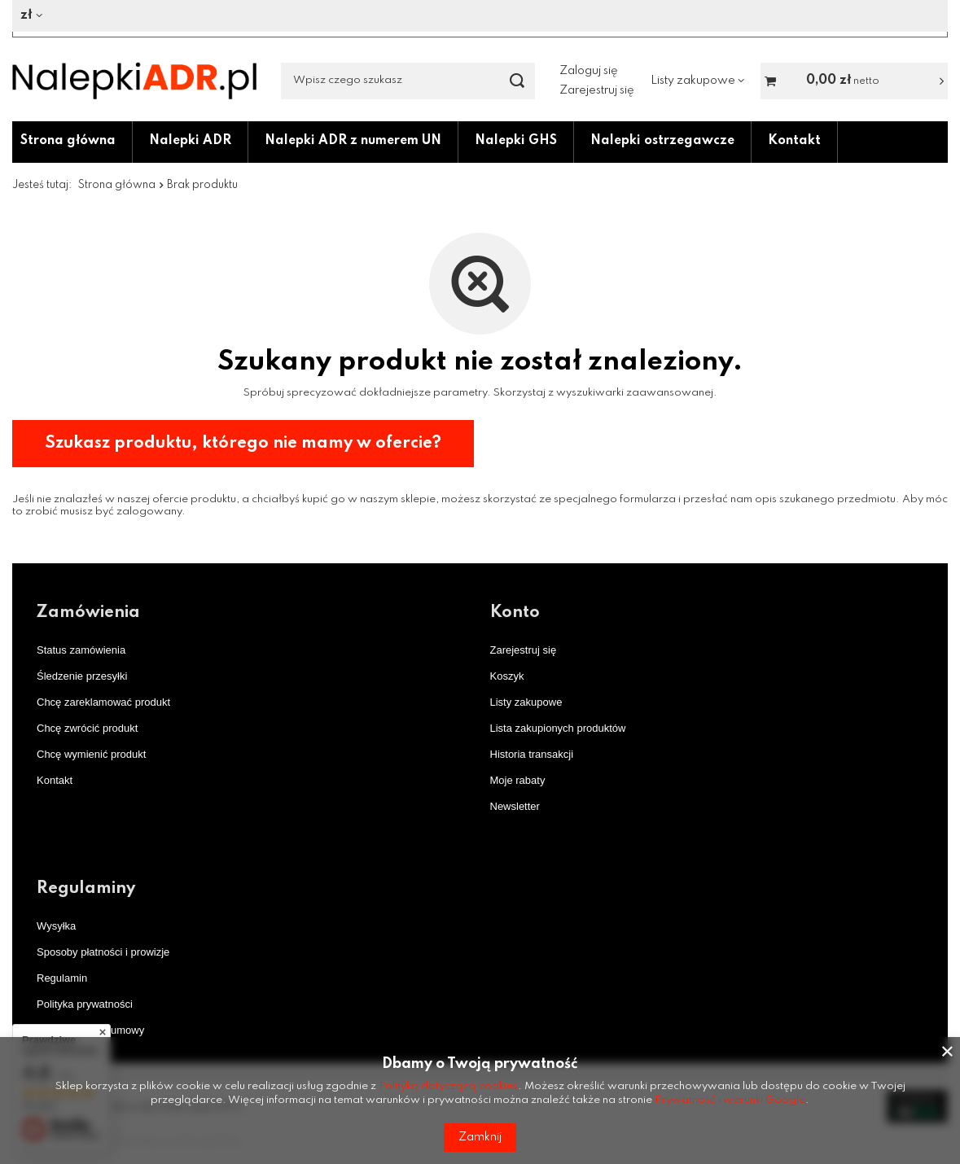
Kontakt (794, 140)
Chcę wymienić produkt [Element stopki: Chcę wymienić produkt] (91, 754)
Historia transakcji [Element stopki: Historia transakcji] (532, 754)
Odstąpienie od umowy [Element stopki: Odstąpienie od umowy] (90, 1030)
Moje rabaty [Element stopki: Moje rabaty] (518, 780)
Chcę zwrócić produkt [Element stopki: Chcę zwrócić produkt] (87, 728)
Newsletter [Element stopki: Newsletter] (515, 806)
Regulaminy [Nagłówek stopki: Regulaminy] (86, 889)
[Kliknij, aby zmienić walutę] (473, 16)
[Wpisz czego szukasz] (408, 81)
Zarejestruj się (596, 90)
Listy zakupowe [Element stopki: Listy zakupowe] (526, 702)
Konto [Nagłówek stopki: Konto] (515, 613)
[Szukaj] (516, 81)
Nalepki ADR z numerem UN (353, 140)
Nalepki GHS (516, 140)
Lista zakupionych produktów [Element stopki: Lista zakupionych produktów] (558, 728)
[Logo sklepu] (134, 80)
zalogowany (149, 511)
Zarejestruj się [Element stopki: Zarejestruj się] (523, 650)
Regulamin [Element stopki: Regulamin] (62, 978)
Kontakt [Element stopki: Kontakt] (54, 780)
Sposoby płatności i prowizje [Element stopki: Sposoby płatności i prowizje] (103, 952)
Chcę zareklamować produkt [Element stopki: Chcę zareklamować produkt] (103, 702)
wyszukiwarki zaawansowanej (634, 392)
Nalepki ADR (190, 140)
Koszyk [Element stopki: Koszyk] (507, 676)
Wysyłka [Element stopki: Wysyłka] (56, 926)
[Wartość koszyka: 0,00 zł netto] (854, 81)
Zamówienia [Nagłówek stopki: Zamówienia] (88, 613)
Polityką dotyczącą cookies (448, 1086)
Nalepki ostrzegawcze (662, 140)
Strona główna (68, 140)
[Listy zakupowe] (697, 80)
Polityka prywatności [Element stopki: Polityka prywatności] (85, 1004)
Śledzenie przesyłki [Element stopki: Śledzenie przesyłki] (82, 676)
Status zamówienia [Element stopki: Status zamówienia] (81, 650)
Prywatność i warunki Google (730, 1100)
